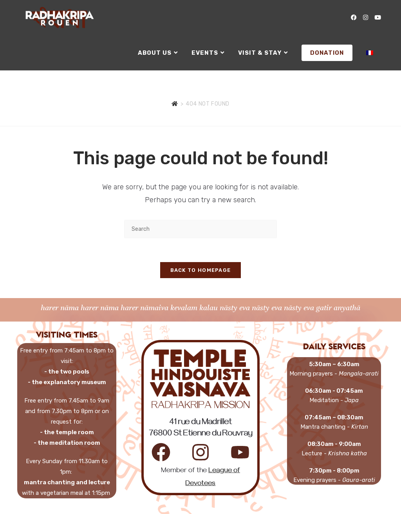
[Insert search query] (200, 229)
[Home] (175, 104)
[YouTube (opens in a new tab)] (377, 17)
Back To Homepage (200, 270)
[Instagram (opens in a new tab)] (365, 17)
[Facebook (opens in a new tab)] (354, 17)
